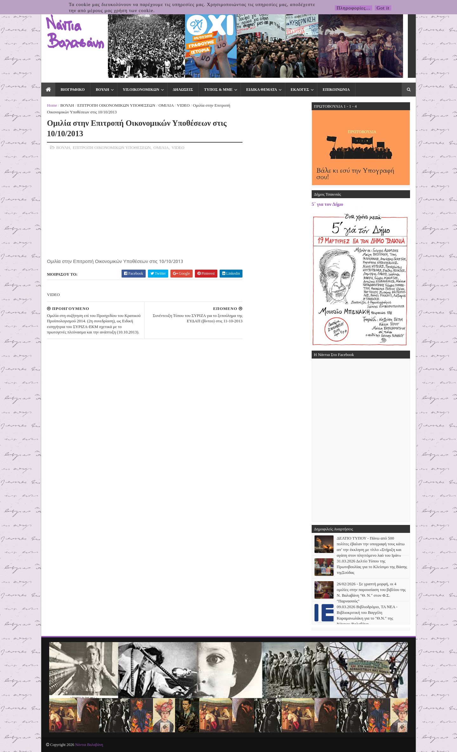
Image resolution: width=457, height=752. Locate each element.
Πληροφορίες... (353, 7)
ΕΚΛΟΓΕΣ (300, 89)
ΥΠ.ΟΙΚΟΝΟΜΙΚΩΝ (141, 89)
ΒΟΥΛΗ (102, 89)
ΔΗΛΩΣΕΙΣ (183, 89)
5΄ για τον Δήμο (327, 204)
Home (52, 105)
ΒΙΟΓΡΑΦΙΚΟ (73, 89)
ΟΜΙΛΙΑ (166, 105)
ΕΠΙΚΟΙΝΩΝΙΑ (336, 89)
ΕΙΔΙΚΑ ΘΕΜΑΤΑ (261, 89)
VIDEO (183, 105)
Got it (383, 7)
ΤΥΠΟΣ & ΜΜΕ (218, 89)
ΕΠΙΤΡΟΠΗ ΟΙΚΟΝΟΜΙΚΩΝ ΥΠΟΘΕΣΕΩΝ (116, 105)
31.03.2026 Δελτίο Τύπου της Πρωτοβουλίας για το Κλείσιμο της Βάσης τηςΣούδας (372, 567)
